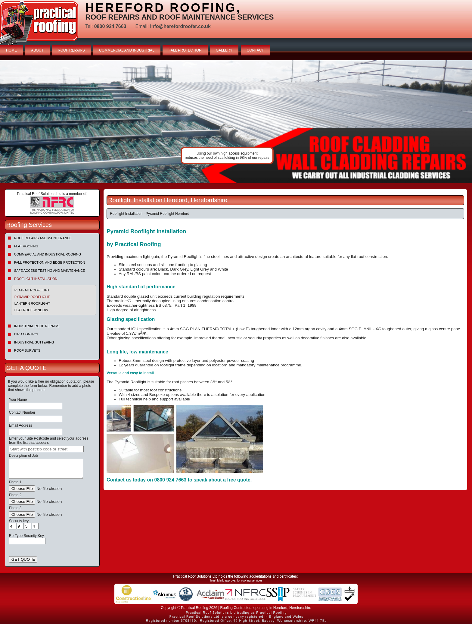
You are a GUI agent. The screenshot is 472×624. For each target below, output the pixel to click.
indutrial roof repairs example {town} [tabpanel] (236, 121)
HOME (11, 50)
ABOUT (37, 50)
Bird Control (26, 334)
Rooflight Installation (35, 279)
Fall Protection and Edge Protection (49, 262)
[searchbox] (46, 449)
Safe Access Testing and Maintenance (49, 270)
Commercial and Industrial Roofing (47, 254)
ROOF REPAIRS (71, 50)
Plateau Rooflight (32, 290)
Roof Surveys (27, 350)
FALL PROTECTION (185, 50)
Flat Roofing (26, 246)
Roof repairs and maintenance (43, 238)
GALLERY (224, 50)
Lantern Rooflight (32, 303)
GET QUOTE (23, 559)
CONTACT (255, 50)
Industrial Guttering (34, 342)
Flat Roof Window (31, 310)
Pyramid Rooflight (32, 297)
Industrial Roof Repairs (36, 326)
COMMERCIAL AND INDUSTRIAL (126, 50)
